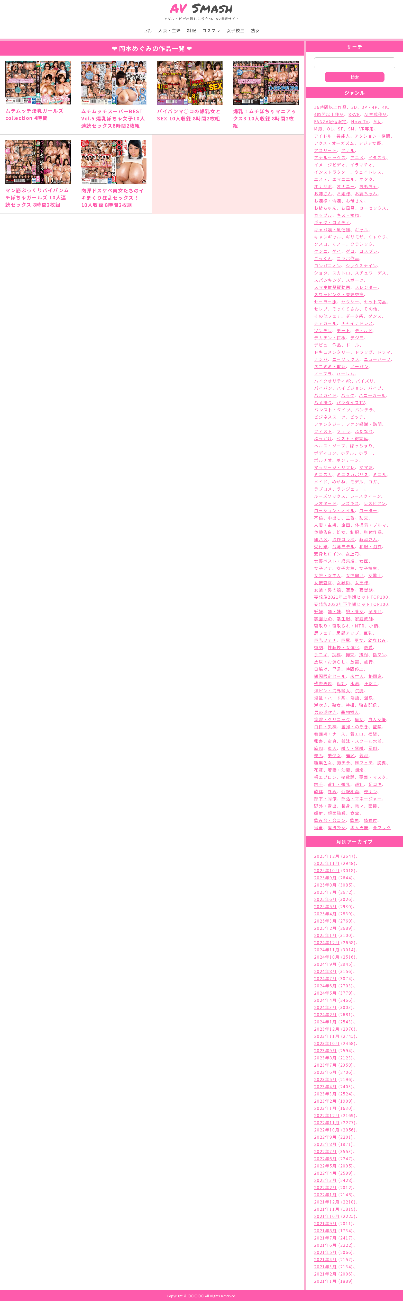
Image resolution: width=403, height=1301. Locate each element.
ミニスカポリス (352, 474)
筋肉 (318, 748)
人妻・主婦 (169, 30)
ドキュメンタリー (332, 352)
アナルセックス (330, 157)
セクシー (350, 301)
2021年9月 (325, 1223)
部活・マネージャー (361, 798)
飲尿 (354, 820)
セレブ (321, 309)
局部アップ (347, 633)
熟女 (255, 30)
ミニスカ (323, 474)
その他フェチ (327, 316)
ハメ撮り (323, 402)
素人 (332, 748)
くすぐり (377, 237)
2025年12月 (327, 856)
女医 (363, 561)
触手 (318, 784)
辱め (332, 791)
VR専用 (366, 129)
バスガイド (325, 395)
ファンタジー (327, 424)
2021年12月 (327, 1202)
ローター (368, 510)
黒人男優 (359, 827)
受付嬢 (321, 546)
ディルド (363, 330)
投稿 (336, 654)
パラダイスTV (350, 402)
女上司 (352, 554)
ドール (353, 345)
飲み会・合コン (329, 820)
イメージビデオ (329, 165)
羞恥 (350, 755)
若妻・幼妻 (339, 770)
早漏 (336, 669)
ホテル (347, 453)
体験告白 (323, 532)
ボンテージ (347, 460)
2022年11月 (327, 1122)
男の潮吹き (325, 712)
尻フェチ (323, 633)
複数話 (348, 777)
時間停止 (355, 669)
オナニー (346, 186)
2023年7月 (325, 1065)
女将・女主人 (327, 575)
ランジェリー (350, 489)
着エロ (357, 734)
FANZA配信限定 (330, 121)
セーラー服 (325, 301)
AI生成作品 (375, 114)
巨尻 (345, 640)
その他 (371, 309)
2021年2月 (325, 1274)
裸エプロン (325, 777)
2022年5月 (325, 1166)
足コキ (375, 784)
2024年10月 (327, 957)
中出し (334, 518)
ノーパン (359, 366)
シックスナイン (361, 265)
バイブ (375, 388)
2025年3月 (325, 921)
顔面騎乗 (337, 813)
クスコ (321, 244)
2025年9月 (325, 877)
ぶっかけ (323, 438)
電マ (359, 806)
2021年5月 (325, 1252)
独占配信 (368, 705)
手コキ (320, 654)
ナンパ (321, 359)
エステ (321, 179)
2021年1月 (325, 1281)
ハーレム (345, 373)
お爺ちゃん (325, 208)
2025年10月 (327, 870)
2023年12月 (327, 1029)
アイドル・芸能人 (332, 136)
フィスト (323, 431)
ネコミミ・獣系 (330, 366)
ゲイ (336, 251)
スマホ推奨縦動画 (332, 287)
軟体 (318, 791)
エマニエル (343, 179)
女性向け (355, 575)
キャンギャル (327, 237)
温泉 (368, 698)
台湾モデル (343, 546)
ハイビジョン (350, 388)
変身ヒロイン (327, 554)
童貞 (332, 741)
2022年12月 (327, 1115)
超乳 (359, 784)
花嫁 (318, 770)
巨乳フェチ (325, 640)
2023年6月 (325, 1072)
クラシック (361, 244)
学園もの (323, 618)
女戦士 (375, 575)
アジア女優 (370, 143)
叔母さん (368, 539)
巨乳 (147, 30)
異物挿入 (350, 712)
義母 (363, 755)
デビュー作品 (327, 345)
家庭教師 (364, 618)
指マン (379, 654)
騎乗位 (370, 820)
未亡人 (357, 676)
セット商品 (375, 301)
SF (340, 129)
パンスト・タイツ (332, 409)
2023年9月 (325, 1050)
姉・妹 (334, 611)
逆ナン (370, 791)
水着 (354, 683)
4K (385, 107)
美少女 (334, 755)
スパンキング (327, 280)
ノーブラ (323, 373)
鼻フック (382, 827)
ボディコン (325, 453)
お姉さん (323, 193)
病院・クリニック (332, 719)
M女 (377, 121)
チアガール (325, 323)
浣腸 (359, 690)
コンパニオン (327, 265)
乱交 (363, 518)
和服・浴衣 (370, 546)
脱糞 (381, 762)
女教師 (343, 582)
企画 (345, 525)
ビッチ (356, 417)
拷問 (363, 654)
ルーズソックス (329, 496)
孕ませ (375, 611)
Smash (201, 8)
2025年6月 (325, 899)
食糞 (354, 813)
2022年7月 (325, 1151)
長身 (345, 806)
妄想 (350, 590)
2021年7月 (325, 1238)
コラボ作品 (348, 258)
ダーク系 (355, 316)
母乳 (341, 683)
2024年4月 (325, 1000)
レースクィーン (365, 496)
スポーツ (355, 280)
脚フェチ (364, 762)
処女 (341, 532)
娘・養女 (355, 611)
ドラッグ (364, 352)
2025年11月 (327, 863)
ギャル (362, 229)
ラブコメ (323, 489)
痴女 (359, 719)
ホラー (365, 453)
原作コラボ (343, 539)
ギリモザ (355, 237)
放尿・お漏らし (330, 662)
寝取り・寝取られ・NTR (339, 626)
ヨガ (372, 482)
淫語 (354, 698)
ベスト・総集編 (352, 438)
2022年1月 (325, 1194)
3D (354, 107)
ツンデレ (323, 330)
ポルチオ (323, 460)
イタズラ (377, 157)
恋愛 (368, 647)
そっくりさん (346, 309)
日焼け (320, 669)
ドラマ (384, 352)
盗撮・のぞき (354, 726)
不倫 (318, 518)
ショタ (321, 273)
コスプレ (211, 30)
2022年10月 (327, 1130)
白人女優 (377, 719)
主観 (350, 518)
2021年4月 (325, 1259)
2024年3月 (325, 1007)
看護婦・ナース (329, 734)
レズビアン (375, 503)
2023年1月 (325, 1108)
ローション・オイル (334, 510)
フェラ (343, 431)
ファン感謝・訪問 (364, 424)
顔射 (318, 813)
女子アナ (323, 568)
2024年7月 (325, 978)
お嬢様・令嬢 (327, 201)
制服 (191, 30)
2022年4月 (325, 1173)
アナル (348, 150)
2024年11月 (327, 949)
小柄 (373, 626)
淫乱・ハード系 (330, 698)
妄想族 (366, 590)
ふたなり (364, 431)
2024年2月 (325, 1014)
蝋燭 (359, 770)
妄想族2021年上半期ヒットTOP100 (351, 597)
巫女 (359, 640)
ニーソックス (346, 359)
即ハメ (321, 539)
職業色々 (323, 762)
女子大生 (345, 568)
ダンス (375, 316)
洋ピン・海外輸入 (332, 690)
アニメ (357, 157)
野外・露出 (325, 806)
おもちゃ (368, 186)
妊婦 (318, 611)
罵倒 (373, 748)
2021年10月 (327, 1216)
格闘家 (375, 676)
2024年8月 (325, 971)
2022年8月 (325, 1144)
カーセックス (373, 208)
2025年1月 (325, 935)
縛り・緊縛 (352, 748)
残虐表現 (323, 683)
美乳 (318, 755)
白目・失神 (325, 726)
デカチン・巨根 (330, 337)
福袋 (372, 734)
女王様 (362, 582)
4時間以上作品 (329, 114)
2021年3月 (325, 1266)
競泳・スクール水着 (361, 741)
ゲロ (350, 251)
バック (347, 395)
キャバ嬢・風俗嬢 (332, 229)
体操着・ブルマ (370, 525)
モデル (357, 482)
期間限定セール (330, 676)
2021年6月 (325, 1245)
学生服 (343, 618)
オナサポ (323, 186)
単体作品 (373, 532)
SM (351, 129)
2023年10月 (327, 1043)
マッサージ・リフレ (334, 467)
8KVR (354, 114)
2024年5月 (325, 993)
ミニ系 (380, 474)
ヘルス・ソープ (329, 445)
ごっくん (323, 258)
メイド (320, 482)
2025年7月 (325, 892)
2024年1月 (325, 1022)
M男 (318, 129)
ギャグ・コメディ (332, 222)
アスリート (325, 150)
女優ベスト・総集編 (334, 561)
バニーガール (372, 395)
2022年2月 (325, 1187)
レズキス (350, 503)
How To (360, 121)
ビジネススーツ (329, 417)
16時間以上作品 (330, 107)
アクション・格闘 (373, 136)
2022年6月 (325, 1158)
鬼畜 (318, 827)
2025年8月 (325, 885)
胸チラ (343, 762)
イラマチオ (361, 165)
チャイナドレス (357, 323)
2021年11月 (327, 1209)
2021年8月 (325, 1230)
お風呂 (348, 208)
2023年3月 (325, 1094)
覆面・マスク (372, 777)
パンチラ (364, 409)
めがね (339, 482)
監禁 (377, 726)
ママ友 (366, 467)
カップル (323, 215)
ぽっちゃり (361, 445)
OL (330, 129)
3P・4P (370, 107)
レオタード (325, 503)
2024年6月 (325, 986)
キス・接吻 (348, 215)
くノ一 (339, 244)
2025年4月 (325, 913)
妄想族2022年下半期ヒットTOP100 (351, 604)
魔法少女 (337, 827)
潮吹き (320, 705)
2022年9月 (325, 1137)
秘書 (318, 741)
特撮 (350, 705)
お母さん (355, 201)
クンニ (321, 251)
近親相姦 (350, 791)
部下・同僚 (325, 798)
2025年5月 (325, 906)
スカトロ (341, 273)
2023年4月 (325, 1086)
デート (343, 330)
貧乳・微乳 (339, 784)
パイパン (323, 388)
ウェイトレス (368, 172)
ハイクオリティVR (332, 381)
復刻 (318, 647)
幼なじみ (377, 640)
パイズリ (364, 381)
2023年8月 (325, 1058)
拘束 (350, 654)
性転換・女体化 (343, 647)
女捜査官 (323, 582)
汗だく (371, 683)
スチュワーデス (371, 273)
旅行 (368, 662)
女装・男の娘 (327, 590)
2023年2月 (325, 1101)
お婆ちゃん (366, 193)
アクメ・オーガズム (334, 143)
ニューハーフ (377, 359)
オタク (366, 179)
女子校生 (236, 30)
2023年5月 (325, 1079)
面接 (372, 806)
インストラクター (332, 172)
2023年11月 (327, 1036)
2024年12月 (327, 942)
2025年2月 (325, 928)
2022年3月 (325, 1180)
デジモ (357, 337)
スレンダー (366, 287)
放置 (354, 662)
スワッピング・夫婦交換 (339, 294)
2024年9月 (325, 964)
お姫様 (343, 193)
